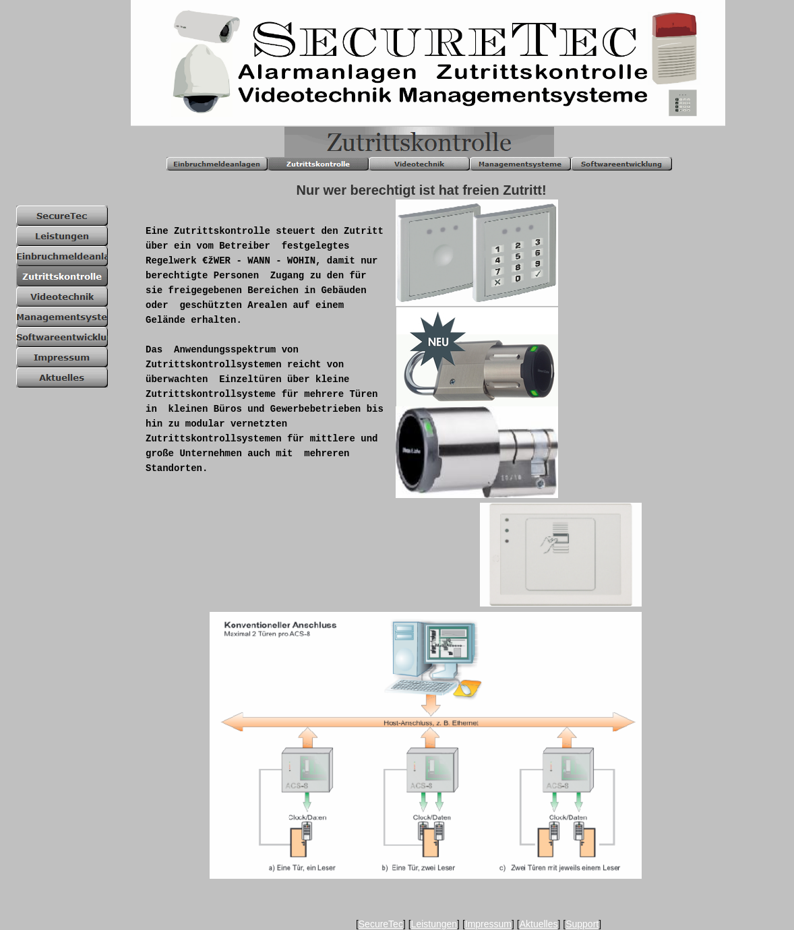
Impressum (488, 924)
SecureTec (381, 924)
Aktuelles (539, 924)
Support (582, 924)
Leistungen (434, 924)
